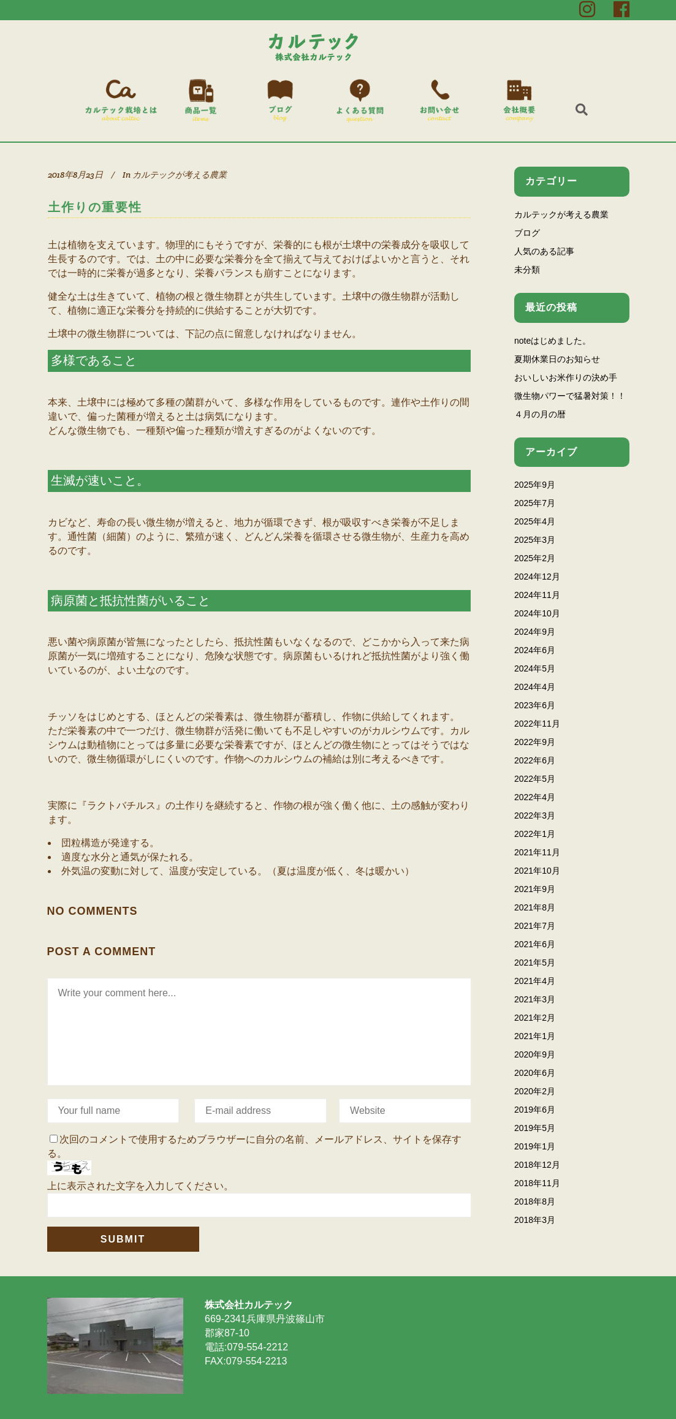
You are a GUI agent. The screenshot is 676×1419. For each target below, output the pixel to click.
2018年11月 (537, 1183)
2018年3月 (534, 1220)
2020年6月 (534, 1073)
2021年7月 (534, 926)
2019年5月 (534, 1128)
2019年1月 (534, 1146)
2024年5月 (534, 668)
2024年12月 (537, 576)
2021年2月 (534, 1018)
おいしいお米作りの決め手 (565, 377)
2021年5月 (534, 962)
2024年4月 (534, 687)
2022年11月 (537, 723)
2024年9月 (534, 632)
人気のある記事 (544, 251)
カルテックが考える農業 (179, 175)
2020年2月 (534, 1091)
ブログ (527, 233)
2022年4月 (534, 797)
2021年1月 (534, 1036)
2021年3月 (534, 999)
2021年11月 (537, 852)
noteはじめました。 (552, 341)
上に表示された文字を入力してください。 (140, 1186)
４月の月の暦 (540, 414)
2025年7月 (534, 503)
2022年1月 (534, 834)
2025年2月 (534, 558)
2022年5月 (534, 779)
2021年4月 (534, 981)
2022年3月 (534, 815)
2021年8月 (534, 907)
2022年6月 (534, 760)
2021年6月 (534, 944)
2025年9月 (534, 485)
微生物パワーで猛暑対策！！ (570, 396)
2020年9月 (534, 1054)
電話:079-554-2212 (246, 1347)
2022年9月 (534, 742)
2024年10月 (537, 613)
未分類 (527, 269)
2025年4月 (534, 521)
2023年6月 (534, 705)
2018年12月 (537, 1165)
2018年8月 (534, 1201)
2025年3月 (534, 540)
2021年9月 (534, 889)
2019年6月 (534, 1109)
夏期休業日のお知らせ (557, 359)
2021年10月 (537, 871)
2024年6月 (534, 650)
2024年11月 (537, 595)
